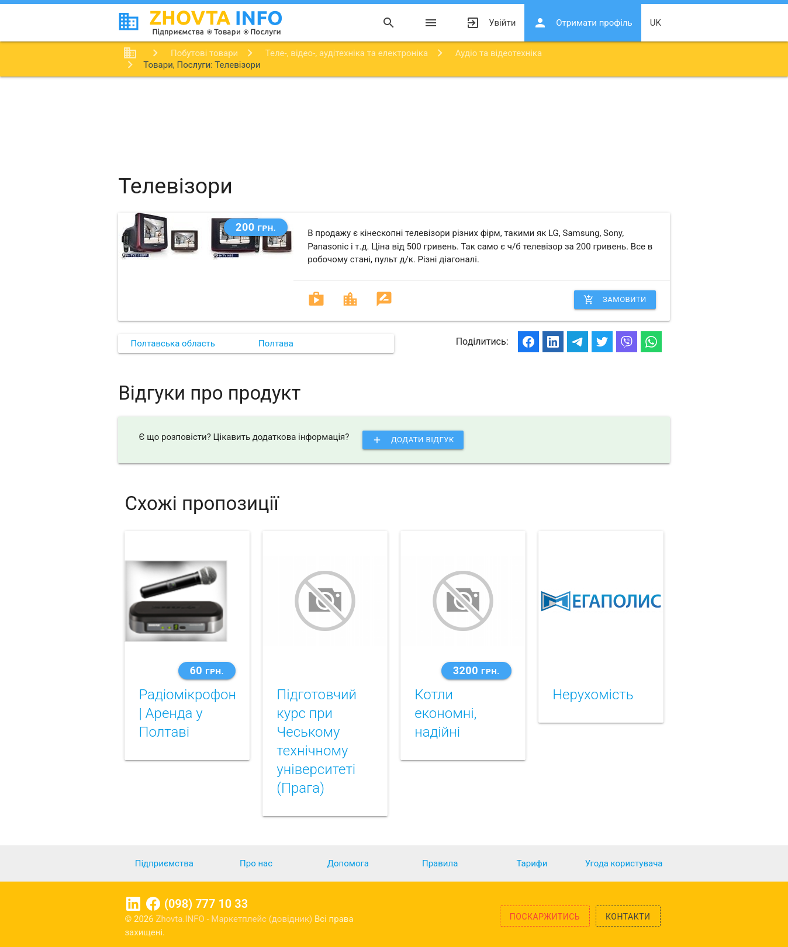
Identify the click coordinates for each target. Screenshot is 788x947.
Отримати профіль (582, 22)
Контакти (628, 916)
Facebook (153, 904)
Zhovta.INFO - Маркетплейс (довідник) (234, 919)
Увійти (491, 22)
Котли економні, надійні (445, 713)
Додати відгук (413, 440)
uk (655, 23)
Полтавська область (172, 343)
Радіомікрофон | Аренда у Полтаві (187, 713)
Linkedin (133, 904)
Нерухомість (592, 694)
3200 (476, 670)
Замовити (615, 299)
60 (207, 670)
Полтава (275, 343)
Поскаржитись (545, 916)
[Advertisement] (394, 114)
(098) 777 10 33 (206, 904)
